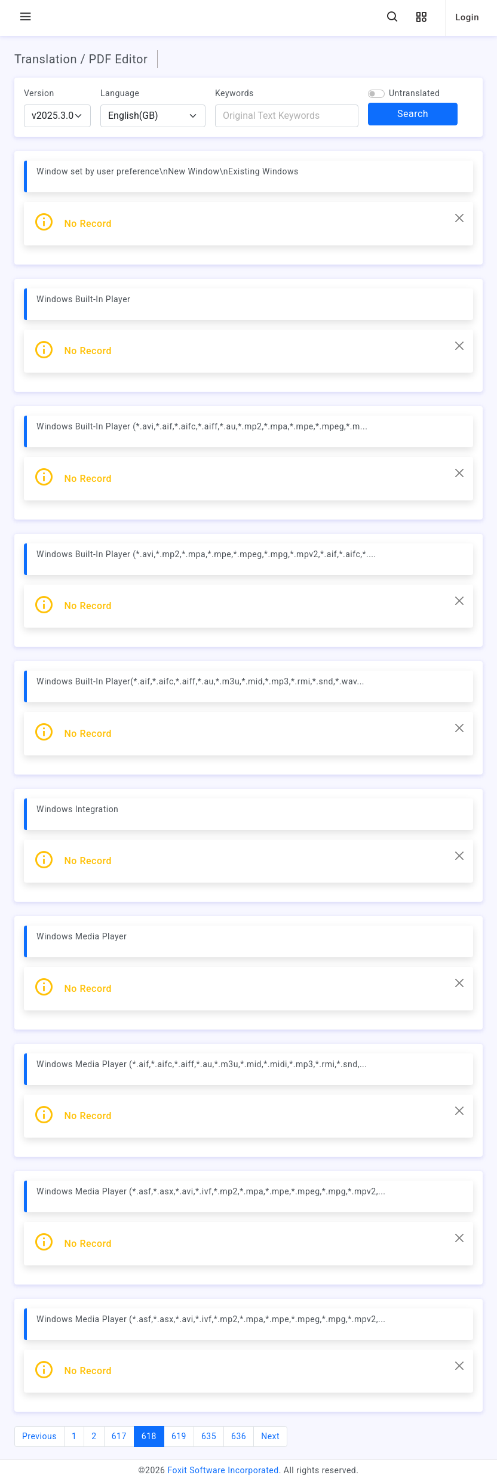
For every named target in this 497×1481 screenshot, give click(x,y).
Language (119, 93)
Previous (39, 1436)
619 (178, 1436)
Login (467, 17)
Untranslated (414, 93)
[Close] (459, 218)
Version (39, 93)
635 (208, 1436)
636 (238, 1436)
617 (119, 1436)
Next (270, 1436)
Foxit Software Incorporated (222, 1470)
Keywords (234, 93)
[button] (421, 17)
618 (153, 1435)
